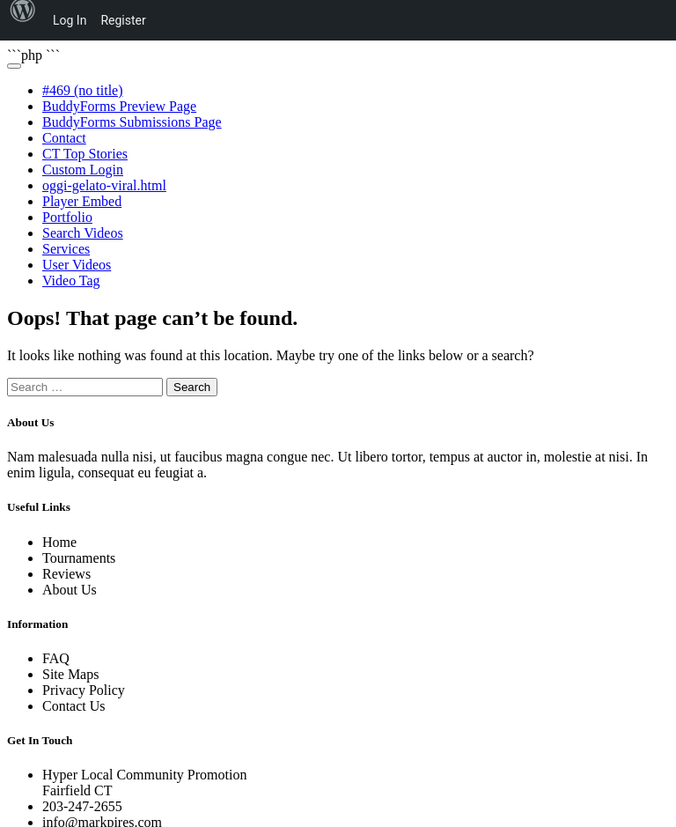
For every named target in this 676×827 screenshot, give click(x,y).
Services (66, 248)
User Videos (76, 264)
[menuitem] (23, 20)
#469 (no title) (82, 90)
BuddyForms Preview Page (119, 106)
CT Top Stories (85, 153)
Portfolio (67, 217)
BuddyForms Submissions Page (132, 121)
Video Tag (71, 280)
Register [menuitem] (122, 20)
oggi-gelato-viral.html (104, 185)
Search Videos (82, 232)
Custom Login (82, 169)
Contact (64, 137)
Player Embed (81, 201)
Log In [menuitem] (69, 20)
